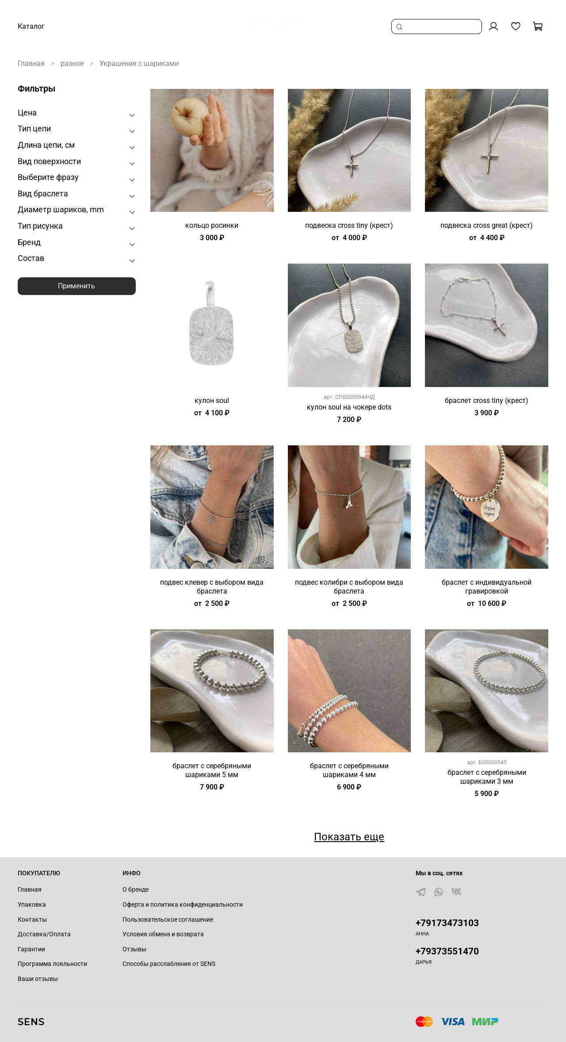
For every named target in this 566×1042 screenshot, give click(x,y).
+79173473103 (447, 923)
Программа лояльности (52, 964)
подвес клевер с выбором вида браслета (212, 586)
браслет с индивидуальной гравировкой (487, 586)
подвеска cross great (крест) (486, 225)
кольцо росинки (211, 225)
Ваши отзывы (38, 979)
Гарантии (31, 949)
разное (72, 63)
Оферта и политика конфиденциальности (182, 904)
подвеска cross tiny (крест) (349, 225)
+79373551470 (447, 951)
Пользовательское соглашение (167, 919)
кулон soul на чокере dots (349, 407)
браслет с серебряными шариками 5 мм (211, 770)
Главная (31, 63)
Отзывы (134, 949)
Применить (76, 286)
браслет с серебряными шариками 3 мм (486, 776)
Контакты (32, 919)
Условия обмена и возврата (163, 934)
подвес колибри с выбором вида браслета (349, 586)
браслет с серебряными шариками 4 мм (349, 770)
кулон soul (212, 400)
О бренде (135, 889)
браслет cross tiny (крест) (486, 400)
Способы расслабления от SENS (168, 964)
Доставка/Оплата (44, 934)
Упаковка (32, 904)
